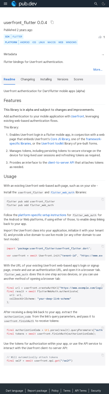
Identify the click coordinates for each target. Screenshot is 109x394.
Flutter (17, 36)
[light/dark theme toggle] (103, 3)
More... (97, 70)
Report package (37, 390)
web (60, 42)
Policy (55, 390)
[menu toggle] (5, 3)
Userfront (77, 116)
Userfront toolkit (52, 143)
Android (24, 42)
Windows (71, 42)
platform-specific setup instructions (42, 215)
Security (96, 390)
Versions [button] (62, 79)
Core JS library (60, 139)
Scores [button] (78, 79)
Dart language (14, 390)
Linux (42, 42)
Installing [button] (46, 79)
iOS (34, 42)
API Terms (80, 390)
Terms (66, 390)
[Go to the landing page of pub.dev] (24, 3)
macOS (52, 42)
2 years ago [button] (24, 30)
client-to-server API (61, 163)
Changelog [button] (28, 79)
